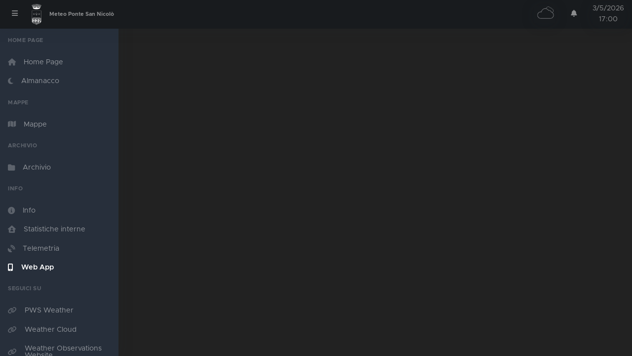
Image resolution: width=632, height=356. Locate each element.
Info (22, 210)
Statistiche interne (46, 229)
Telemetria (33, 248)
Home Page (35, 62)
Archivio (29, 167)
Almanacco (33, 81)
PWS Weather (41, 310)
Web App (31, 267)
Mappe (27, 124)
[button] (574, 13)
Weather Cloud (42, 329)
